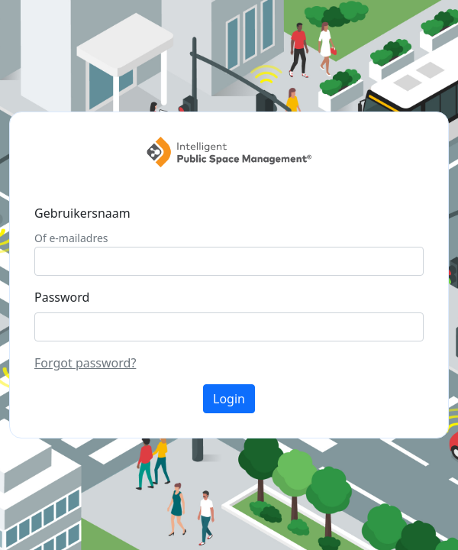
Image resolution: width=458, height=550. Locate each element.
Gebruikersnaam (82, 213)
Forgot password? (85, 362)
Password (61, 297)
